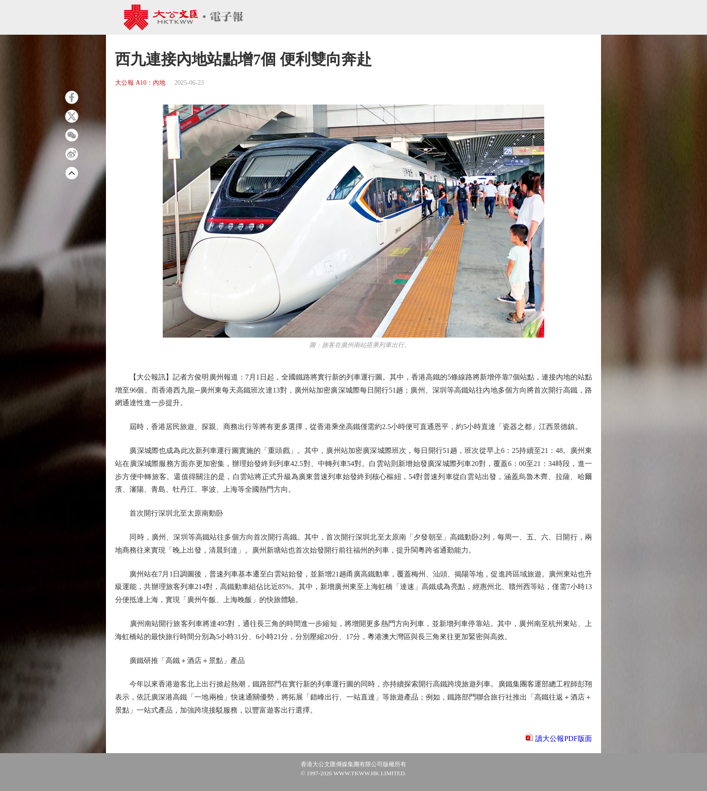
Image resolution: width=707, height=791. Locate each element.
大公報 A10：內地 (140, 82)
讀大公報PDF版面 (563, 738)
